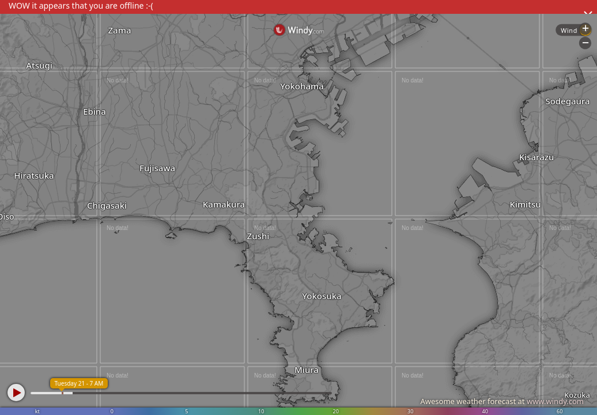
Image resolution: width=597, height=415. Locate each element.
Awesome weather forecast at (502, 401)
